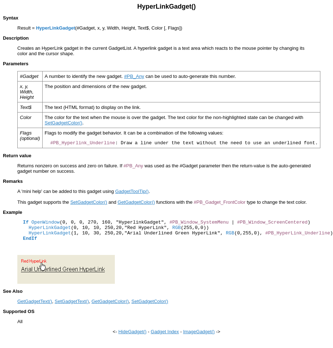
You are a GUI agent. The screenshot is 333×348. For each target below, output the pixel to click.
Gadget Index (165, 331)
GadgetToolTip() (132, 191)
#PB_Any (134, 76)
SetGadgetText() (72, 301)
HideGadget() (132, 331)
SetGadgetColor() (63, 122)
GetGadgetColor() (136, 202)
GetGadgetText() (34, 301)
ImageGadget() (199, 331)
